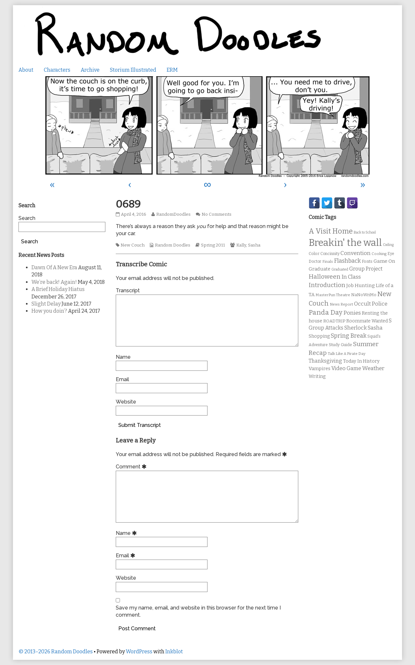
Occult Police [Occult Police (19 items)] (370, 304)
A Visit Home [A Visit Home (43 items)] (331, 231)
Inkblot (174, 651)
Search (26, 218)
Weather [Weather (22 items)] (373, 368)
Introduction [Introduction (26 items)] (327, 285)
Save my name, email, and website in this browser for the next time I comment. (198, 611)
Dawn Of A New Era (54, 267)
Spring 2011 (213, 245)
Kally (241, 245)
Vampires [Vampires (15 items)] (319, 368)
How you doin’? (49, 311)
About (25, 70)
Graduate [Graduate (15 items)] (319, 269)
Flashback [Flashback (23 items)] (347, 261)
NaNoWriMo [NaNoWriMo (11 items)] (363, 294)
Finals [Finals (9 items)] (327, 261)
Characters (57, 70)
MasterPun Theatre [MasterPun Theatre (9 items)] (332, 295)
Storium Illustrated (133, 70)
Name (123, 357)
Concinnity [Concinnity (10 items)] (329, 253)
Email (122, 379)
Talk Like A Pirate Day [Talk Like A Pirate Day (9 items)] (346, 353)
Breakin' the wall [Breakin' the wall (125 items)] (345, 242)
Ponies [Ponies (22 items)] (352, 312)
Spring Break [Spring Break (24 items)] (348, 335)
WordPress (139, 651)
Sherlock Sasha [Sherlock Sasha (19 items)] (363, 328)
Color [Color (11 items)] (314, 253)
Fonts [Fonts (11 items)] (367, 261)
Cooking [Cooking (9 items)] (379, 253)
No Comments (216, 214)
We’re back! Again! (54, 282)
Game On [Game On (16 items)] (384, 261)
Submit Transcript (139, 425)
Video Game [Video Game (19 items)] (346, 368)
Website (126, 402)
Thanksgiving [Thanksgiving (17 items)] (325, 361)
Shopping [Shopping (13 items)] (319, 336)
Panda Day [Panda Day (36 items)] (325, 312)
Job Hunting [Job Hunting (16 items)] (360, 285)
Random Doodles (172, 245)
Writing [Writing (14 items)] (317, 376)
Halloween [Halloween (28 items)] (324, 276)
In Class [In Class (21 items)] (351, 276)
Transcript (128, 290)
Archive (90, 70)
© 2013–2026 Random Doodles (55, 651)
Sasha (254, 245)
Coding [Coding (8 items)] (388, 245)
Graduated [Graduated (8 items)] (339, 269)
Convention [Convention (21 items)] (355, 253)
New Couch (133, 245)
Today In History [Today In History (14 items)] (361, 361)
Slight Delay (46, 304)
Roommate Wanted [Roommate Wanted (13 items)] (367, 321)
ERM (172, 70)
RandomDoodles (173, 214)
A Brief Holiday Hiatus (58, 289)
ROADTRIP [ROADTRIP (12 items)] (334, 321)
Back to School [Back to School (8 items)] (365, 232)
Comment (132, 467)
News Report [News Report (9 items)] (341, 304)
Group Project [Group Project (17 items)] (366, 269)
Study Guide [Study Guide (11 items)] (340, 344)
